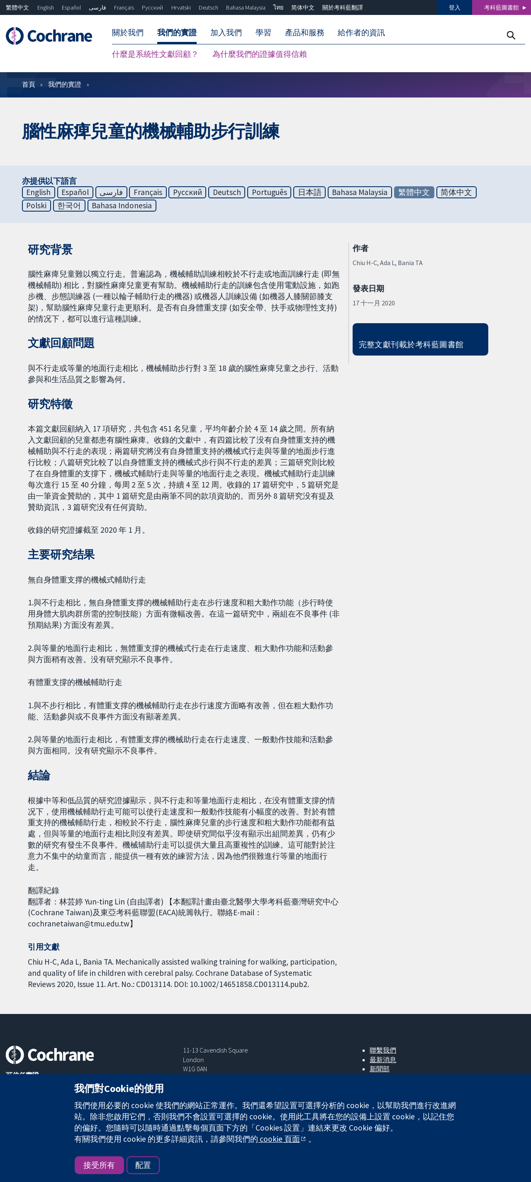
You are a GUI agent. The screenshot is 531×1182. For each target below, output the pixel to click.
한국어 (69, 205)
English (45, 7)
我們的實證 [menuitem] (177, 32)
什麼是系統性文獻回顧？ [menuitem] (155, 54)
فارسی (97, 7)
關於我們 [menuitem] (128, 32)
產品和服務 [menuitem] (304, 32)
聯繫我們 (383, 1050)
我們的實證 (64, 84)
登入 (454, 7)
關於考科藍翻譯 (342, 7)
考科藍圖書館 (501, 7)
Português (269, 192)
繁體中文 (17, 7)
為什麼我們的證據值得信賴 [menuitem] (259, 54)
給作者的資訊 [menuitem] (361, 32)
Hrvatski (181, 7)
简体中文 (302, 7)
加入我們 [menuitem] (226, 32)
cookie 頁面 (279, 1139)
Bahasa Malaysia (246, 7)
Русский (152, 7)
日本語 (310, 192)
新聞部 (380, 1069)
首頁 (28, 84)
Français (124, 7)
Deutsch (208, 7)
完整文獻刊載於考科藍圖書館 (411, 344)
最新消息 (383, 1059)
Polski (36, 205)
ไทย (278, 7)
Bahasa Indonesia (122, 205)
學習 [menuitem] (263, 32)
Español (71, 7)
